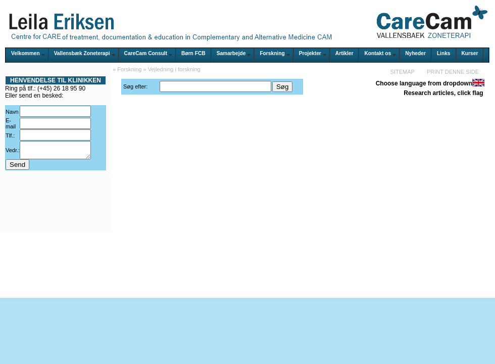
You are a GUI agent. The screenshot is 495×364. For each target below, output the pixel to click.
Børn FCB (193, 53)
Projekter (310, 53)
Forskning (272, 53)
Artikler (344, 53)
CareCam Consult (145, 53)
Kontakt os (377, 53)
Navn (12, 112)
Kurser (470, 53)
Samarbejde (231, 53)
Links (444, 53)
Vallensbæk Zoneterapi (82, 53)
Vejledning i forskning (174, 69)
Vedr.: (13, 152)
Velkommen (25, 53)
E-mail (11, 123)
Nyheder (415, 53)
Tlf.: (10, 135)
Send (17, 167)
